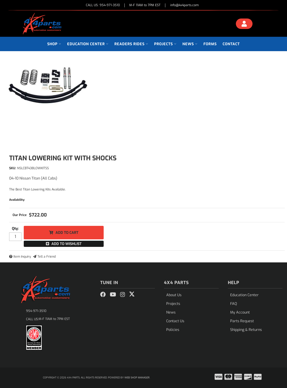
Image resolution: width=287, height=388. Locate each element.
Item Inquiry (22, 256)
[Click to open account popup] (244, 24)
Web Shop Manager (137, 377)
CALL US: (103, 5)
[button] (54, 44)
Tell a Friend (46, 256)
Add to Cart (66, 232)
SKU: (12, 168)
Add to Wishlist (66, 243)
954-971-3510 (36, 311)
